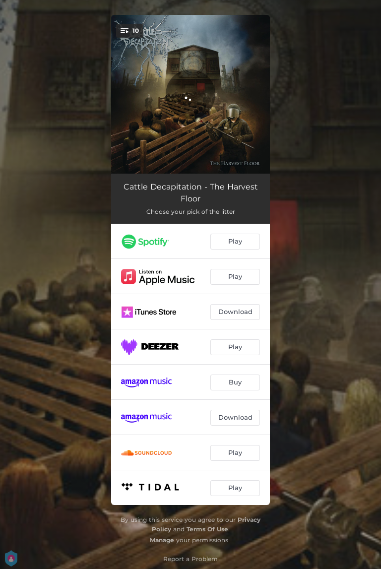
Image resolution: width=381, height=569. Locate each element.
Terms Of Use (207, 529)
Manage (162, 540)
